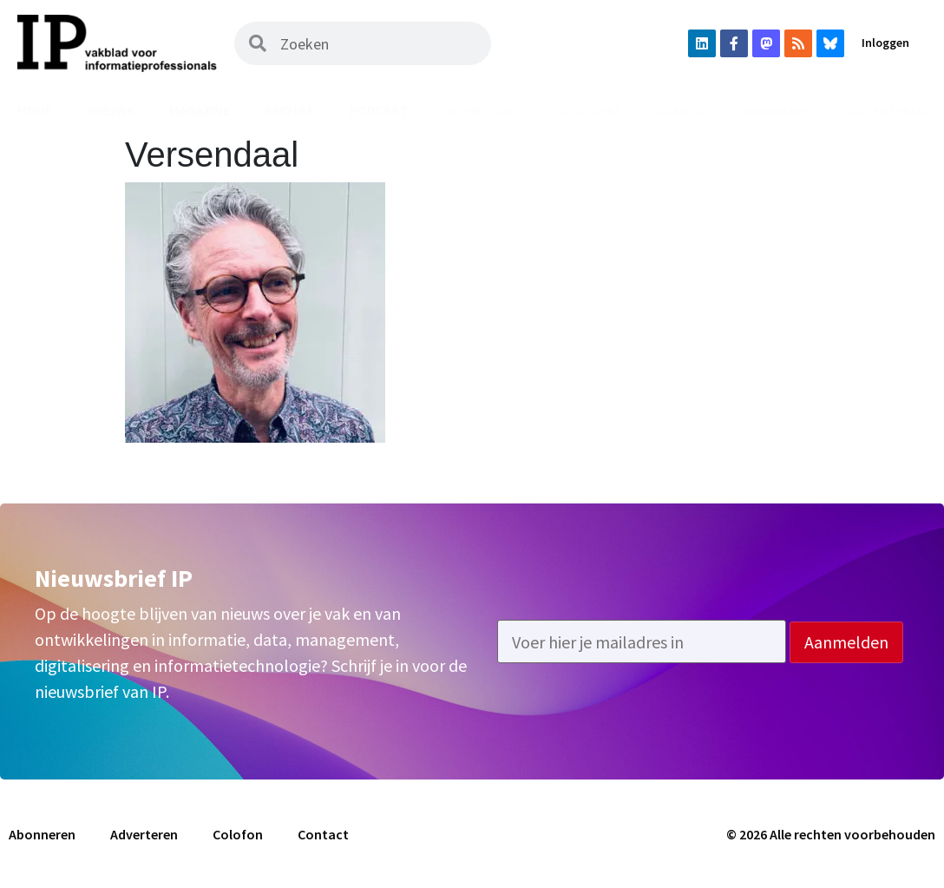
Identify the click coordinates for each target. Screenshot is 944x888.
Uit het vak (479, 110)
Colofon (238, 834)
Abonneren (776, 110)
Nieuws (111, 110)
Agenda (681, 110)
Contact (323, 834)
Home (34, 110)
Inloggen (885, 42)
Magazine (199, 110)
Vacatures (587, 110)
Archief (289, 110)
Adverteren (144, 834)
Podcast (379, 110)
